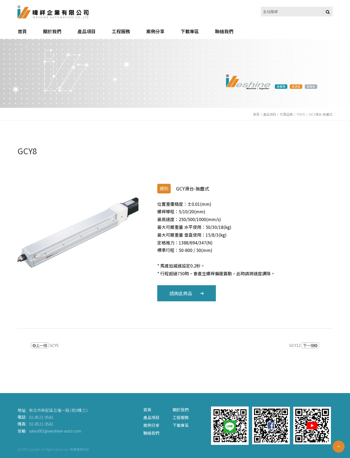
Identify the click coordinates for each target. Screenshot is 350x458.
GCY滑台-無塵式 (321, 114)
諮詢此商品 (186, 293)
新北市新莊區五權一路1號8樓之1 (58, 410)
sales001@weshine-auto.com (55, 431)
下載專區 (181, 425)
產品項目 (269, 114)
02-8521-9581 (41, 417)
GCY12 (304, 345)
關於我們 (181, 409)
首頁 (256, 114)
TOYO (301, 114)
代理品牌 (286, 114)
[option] (77, 232)
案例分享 (151, 425)
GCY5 (45, 345)
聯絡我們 (151, 433)
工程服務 (181, 417)
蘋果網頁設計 (79, 449)
